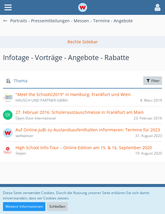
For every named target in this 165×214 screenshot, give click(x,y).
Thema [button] (20, 81)
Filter (153, 80)
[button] (8, 7)
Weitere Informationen (24, 206)
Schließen (57, 206)
